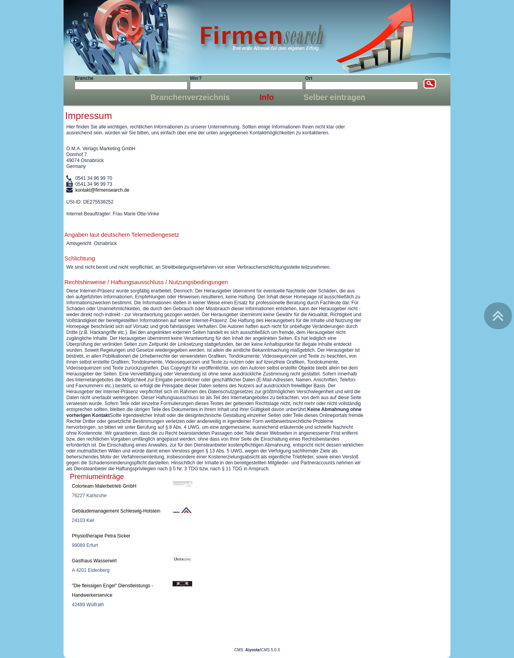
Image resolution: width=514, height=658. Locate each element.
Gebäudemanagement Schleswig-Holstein (116, 511)
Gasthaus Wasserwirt (94, 561)
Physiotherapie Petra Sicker (101, 536)
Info (266, 97)
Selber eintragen (335, 97)
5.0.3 (262, 650)
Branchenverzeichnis (190, 97)
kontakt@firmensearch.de (102, 190)
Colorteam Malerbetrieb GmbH (104, 486)
